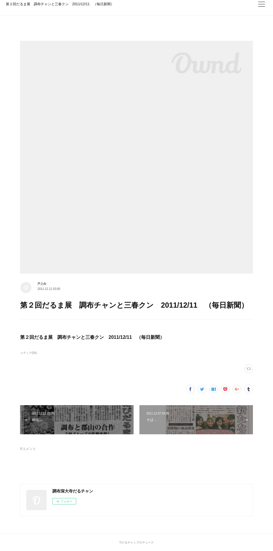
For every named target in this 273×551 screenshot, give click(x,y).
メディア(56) (28, 353)
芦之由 (42, 283)
